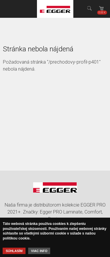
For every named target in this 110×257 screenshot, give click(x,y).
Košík (102, 13)
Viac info (39, 251)
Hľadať (89, 9)
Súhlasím (14, 251)
